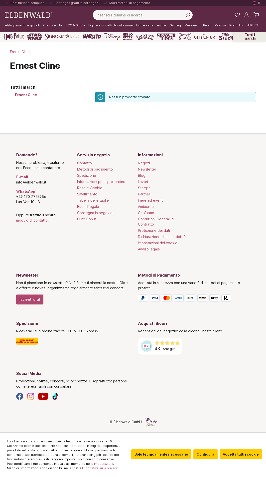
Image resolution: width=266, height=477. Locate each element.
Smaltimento (87, 194)
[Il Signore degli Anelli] (62, 36)
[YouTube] (43, 396)
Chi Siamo (146, 213)
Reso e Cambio (89, 188)
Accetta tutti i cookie (241, 454)
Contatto (84, 163)
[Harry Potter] (13, 36)
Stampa (144, 188)
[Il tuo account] (247, 15)
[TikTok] (55, 396)
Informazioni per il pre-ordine (101, 181)
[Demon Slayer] (185, 36)
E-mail (22, 177)
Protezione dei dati (154, 230)
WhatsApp (25, 191)
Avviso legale (149, 249)
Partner (144, 194)
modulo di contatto (32, 220)
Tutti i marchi (250, 36)
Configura (205, 454)
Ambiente (146, 206)
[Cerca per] (187, 14)
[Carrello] (256, 15)
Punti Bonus (87, 219)
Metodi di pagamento (95, 169)
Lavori (143, 181)
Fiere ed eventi (150, 200)
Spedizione (86, 175)
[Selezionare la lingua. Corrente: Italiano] (257, 3)
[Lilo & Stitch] (226, 36)
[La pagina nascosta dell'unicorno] (151, 422)
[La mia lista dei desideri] (237, 15)
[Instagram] (30, 396)
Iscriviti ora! (29, 299)
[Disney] (112, 36)
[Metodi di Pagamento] (194, 299)
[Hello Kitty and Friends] (128, 36)
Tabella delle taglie (93, 200)
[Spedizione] (72, 341)
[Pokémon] (145, 36)
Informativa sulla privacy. (100, 468)
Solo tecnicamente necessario (161, 454)
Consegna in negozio (95, 213)
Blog (141, 175)
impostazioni (103, 464)
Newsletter (147, 169)
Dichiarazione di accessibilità (162, 237)
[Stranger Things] (166, 36)
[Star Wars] (34, 36)
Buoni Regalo (88, 206)
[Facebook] (19, 396)
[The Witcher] (205, 36)
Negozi (144, 163)
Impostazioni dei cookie (157, 243)
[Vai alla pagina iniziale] (29, 14)
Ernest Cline (26, 95)
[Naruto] (92, 36)
